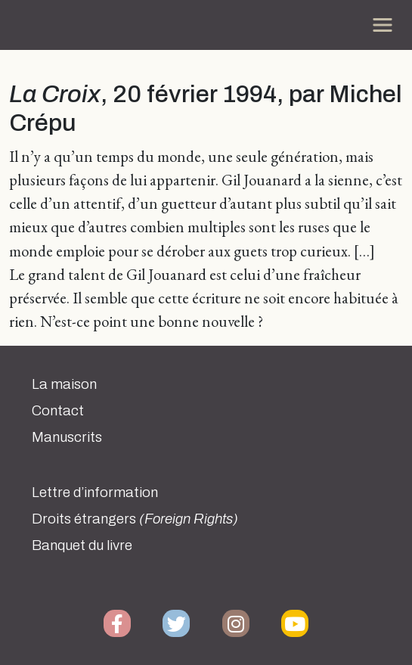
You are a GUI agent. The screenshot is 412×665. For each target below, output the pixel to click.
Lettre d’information (95, 492)
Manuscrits (67, 437)
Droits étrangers (135, 519)
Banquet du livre (82, 545)
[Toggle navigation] (382, 25)
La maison (64, 384)
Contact (58, 410)
